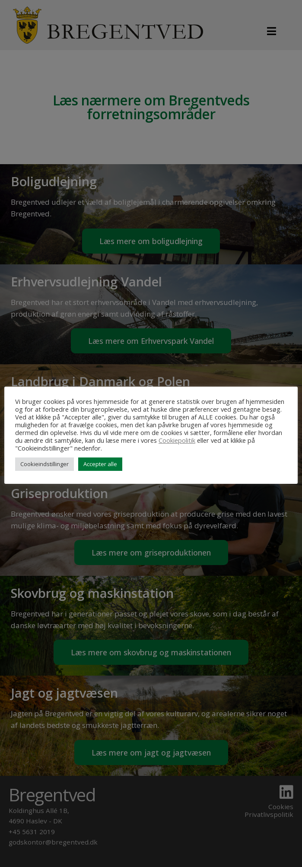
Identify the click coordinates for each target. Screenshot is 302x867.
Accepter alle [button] (100, 464)
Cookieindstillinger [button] (44, 464)
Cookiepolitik (177, 440)
